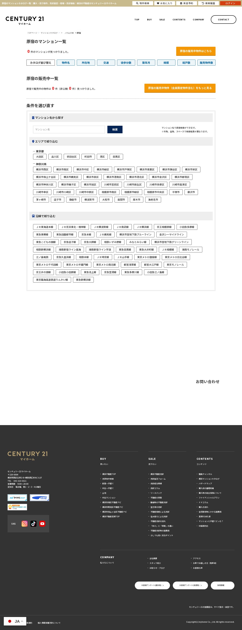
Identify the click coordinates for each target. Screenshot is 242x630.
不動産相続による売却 (159, 511)
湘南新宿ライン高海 (70, 249)
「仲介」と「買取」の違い (161, 525)
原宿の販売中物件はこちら (196, 51)
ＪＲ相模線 (168, 249)
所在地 (86, 62)
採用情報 (220, 585)
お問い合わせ (208, 381)
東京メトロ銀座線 (147, 257)
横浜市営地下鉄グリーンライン (171, 242)
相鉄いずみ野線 (112, 242)
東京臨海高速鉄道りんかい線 (52, 279)
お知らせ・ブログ (157, 567)
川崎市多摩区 (157, 184)
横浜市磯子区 (68, 184)
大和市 (106, 199)
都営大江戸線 (151, 264)
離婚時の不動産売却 (159, 502)
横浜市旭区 (90, 184)
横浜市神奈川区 (44, 184)
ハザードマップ (205, 483)
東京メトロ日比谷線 (176, 257)
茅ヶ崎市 (41, 199)
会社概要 (153, 558)
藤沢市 (191, 192)
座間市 (121, 199)
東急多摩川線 (131, 272)
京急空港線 (110, 272)
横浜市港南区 (114, 177)
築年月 (146, 62)
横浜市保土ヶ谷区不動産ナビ (114, 511)
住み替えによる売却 (159, 516)
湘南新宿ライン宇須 (100, 249)
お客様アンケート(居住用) (151, 585)
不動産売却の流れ (158, 521)
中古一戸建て (108, 488)
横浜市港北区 (136, 177)
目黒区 (116, 156)
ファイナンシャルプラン (209, 497)
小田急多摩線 (187, 227)
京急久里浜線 (63, 257)
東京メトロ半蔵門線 (77, 264)
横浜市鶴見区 (71, 177)
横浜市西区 (42, 169)
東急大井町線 (146, 249)
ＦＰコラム (203, 502)
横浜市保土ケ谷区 (46, 177)
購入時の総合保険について (210, 492)
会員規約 (28, 622)
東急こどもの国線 (46, 242)
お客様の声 (197, 567)
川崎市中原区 (86, 192)
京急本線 (86, 234)
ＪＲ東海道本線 (44, 227)
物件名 (66, 62)
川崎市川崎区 (63, 192)
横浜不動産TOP (109, 474)
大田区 (39, 156)
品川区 (55, 156)
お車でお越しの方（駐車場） (205, 563)
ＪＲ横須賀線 (101, 227)
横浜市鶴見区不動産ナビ (112, 507)
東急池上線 (90, 272)
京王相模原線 (164, 227)
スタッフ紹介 (155, 563)
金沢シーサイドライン (171, 234)
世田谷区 (72, 156)
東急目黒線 (125, 249)
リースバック (156, 492)
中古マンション (109, 497)
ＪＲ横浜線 (143, 227)
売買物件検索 (108, 478)
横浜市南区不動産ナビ (111, 502)
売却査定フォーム (158, 478)
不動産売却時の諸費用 (159, 530)
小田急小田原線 (67, 272)
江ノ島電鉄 (42, 257)
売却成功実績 (156, 483)
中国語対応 (203, 525)
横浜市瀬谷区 (169, 169)
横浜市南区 (62, 169)
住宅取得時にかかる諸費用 (210, 511)
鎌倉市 (73, 199)
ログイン (230, 3)
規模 (166, 62)
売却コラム (155, 488)
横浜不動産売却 (157, 474)
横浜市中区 (83, 169)
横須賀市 (89, 199)
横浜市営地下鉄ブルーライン (135, 234)
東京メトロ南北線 (106, 264)
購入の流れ (203, 507)
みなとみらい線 (138, 242)
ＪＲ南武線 (122, 227)
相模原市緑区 (131, 192)
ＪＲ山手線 (69, 32)
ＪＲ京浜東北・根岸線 (73, 227)
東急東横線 (42, 234)
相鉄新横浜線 (43, 249)
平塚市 (176, 192)
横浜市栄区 (191, 169)
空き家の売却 (156, 507)
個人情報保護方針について (49, 622)
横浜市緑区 (103, 169)
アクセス (197, 558)
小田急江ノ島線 (155, 272)
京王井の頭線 (43, 272)
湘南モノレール (190, 249)
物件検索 (142, 3)
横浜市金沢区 (159, 177)
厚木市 (136, 199)
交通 (106, 62)
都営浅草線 (130, 264)
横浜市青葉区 (147, 169)
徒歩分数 (126, 62)
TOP (137, 19)
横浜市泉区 (92, 177)
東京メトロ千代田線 (47, 264)
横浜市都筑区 (182, 177)
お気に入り (165, 3)
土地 (104, 492)
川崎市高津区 (179, 184)
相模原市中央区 (155, 192)
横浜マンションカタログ (209, 478)
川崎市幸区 (42, 192)
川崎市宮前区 (111, 184)
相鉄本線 (84, 257)
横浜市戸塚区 (124, 169)
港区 (102, 156)
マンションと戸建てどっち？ (211, 521)
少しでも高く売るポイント (161, 535)
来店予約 (186, 3)
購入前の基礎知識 (206, 488)
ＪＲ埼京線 (103, 257)
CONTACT (223, 19)
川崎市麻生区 (134, 184)
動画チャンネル (205, 474)
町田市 (88, 156)
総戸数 (186, 62)
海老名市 (153, 199)
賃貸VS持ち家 (205, 516)
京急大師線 (90, 242)
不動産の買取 (156, 497)
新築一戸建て (108, 483)
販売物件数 (206, 62)
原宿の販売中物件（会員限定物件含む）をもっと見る (180, 88)
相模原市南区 (109, 192)
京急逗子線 (70, 242)
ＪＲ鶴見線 (105, 234)
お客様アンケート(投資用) (189, 585)
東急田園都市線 (65, 234)
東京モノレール (175, 264)
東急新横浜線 (83, 279)
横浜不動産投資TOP (111, 516)
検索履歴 (208, 3)
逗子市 (57, 199)
